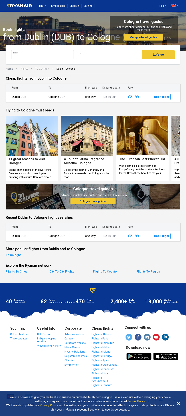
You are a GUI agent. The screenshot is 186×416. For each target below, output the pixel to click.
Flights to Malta (100, 347)
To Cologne (13, 255)
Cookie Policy (136, 401)
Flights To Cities (16, 271)
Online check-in (19, 334)
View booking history (49, 345)
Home (9, 68)
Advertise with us (74, 334)
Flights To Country (105, 271)
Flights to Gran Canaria (104, 364)
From (15, 52)
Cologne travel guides (143, 37)
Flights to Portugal (102, 356)
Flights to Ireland (101, 351)
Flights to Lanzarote (103, 369)
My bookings (58, 5)
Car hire (88, 5)
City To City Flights (61, 271)
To (80, 52)
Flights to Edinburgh (103, 342)
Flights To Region (148, 271)
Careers (69, 338)
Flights (24, 68)
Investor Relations (74, 351)
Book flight (161, 97)
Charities (69, 360)
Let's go (158, 54)
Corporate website (75, 342)
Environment (71, 364)
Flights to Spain (100, 360)
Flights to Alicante (102, 334)
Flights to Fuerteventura (100, 379)
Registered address (75, 356)
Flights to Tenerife (102, 385)
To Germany (42, 68)
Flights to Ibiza (100, 373)
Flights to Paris (100, 338)
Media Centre (72, 347)
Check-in (75, 5)
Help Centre (44, 334)
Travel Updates (18, 338)
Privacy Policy (49, 405)
